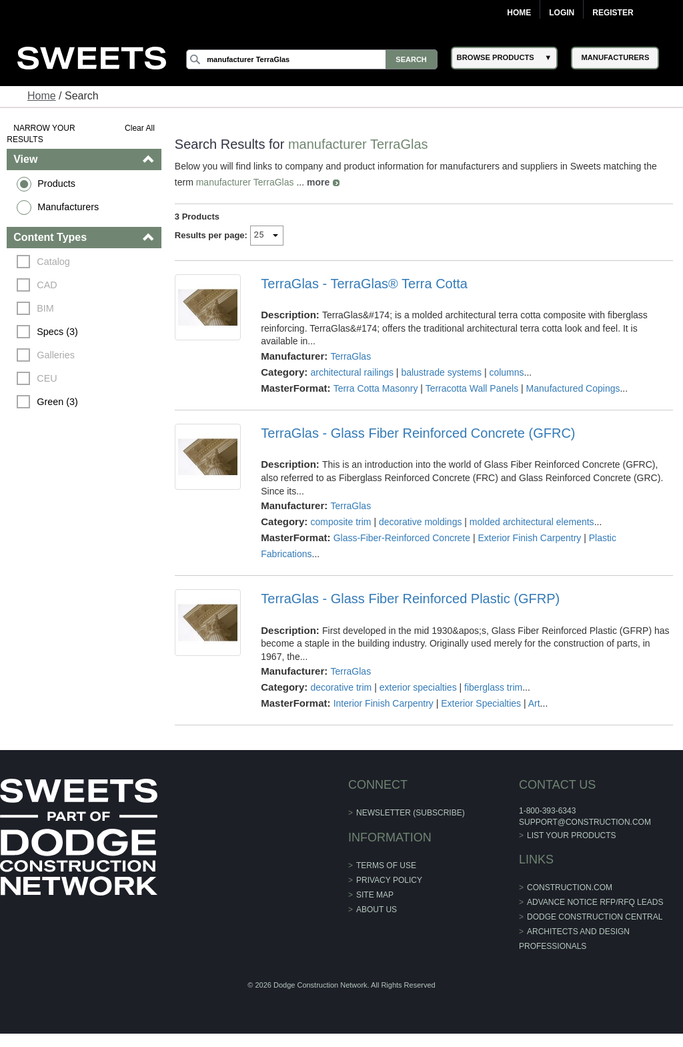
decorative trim (341, 687)
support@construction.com (585, 822)
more (318, 182)
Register (612, 12)
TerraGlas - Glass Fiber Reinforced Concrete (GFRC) (418, 433)
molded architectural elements (532, 521)
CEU (47, 378)
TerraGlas (350, 356)
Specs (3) (57, 331)
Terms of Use (386, 865)
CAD (47, 285)
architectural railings (352, 372)
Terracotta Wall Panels (472, 388)
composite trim (340, 521)
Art (534, 703)
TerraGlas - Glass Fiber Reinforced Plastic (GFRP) (410, 598)
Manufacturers (68, 207)
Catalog (53, 261)
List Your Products (571, 835)
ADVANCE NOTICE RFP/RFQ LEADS (595, 902)
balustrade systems (441, 372)
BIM (45, 308)
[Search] (311, 59)
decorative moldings (420, 521)
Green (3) (57, 401)
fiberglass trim (493, 687)
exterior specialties (418, 687)
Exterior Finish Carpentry (529, 538)
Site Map (375, 895)
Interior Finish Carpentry (383, 703)
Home (519, 12)
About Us (376, 909)
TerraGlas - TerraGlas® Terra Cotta (364, 283)
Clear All (140, 128)
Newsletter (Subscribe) (410, 812)
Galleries (56, 355)
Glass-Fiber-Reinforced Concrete (401, 538)
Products (56, 183)
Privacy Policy (389, 880)
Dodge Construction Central (594, 917)
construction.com (569, 887)
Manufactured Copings (573, 388)
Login (561, 12)
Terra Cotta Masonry (375, 388)
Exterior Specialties (481, 703)
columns (506, 372)
